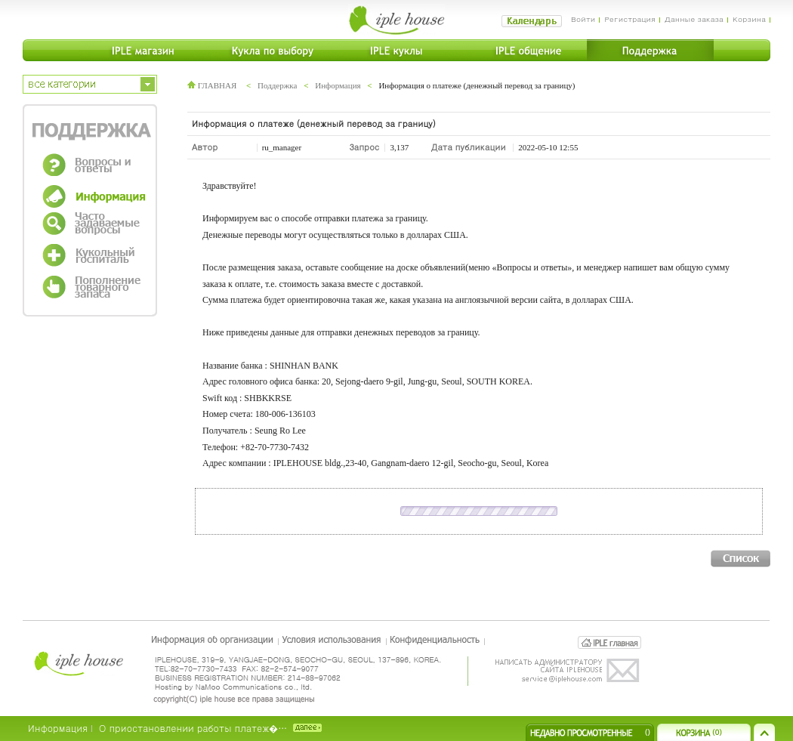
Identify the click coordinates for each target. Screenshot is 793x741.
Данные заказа (694, 19)
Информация (337, 85)
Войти (583, 19)
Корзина (749, 19)
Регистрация (629, 19)
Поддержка (277, 85)
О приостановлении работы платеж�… (193, 727)
